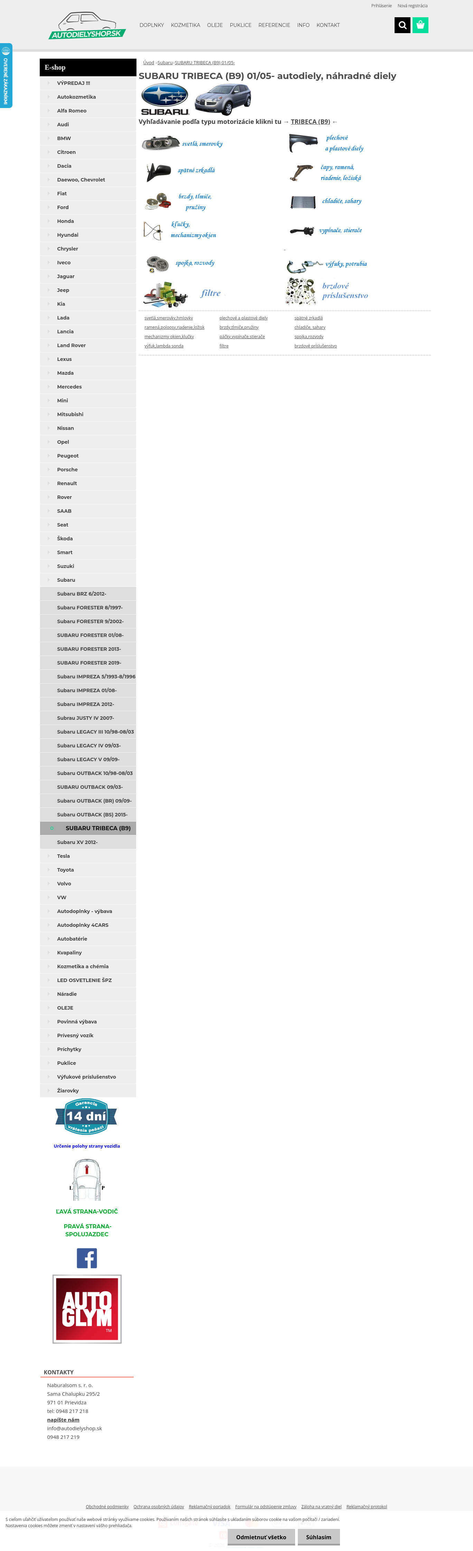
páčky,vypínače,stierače (242, 337)
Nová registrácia (412, 6)
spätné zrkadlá (309, 318)
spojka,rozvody (309, 337)
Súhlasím (318, 1537)
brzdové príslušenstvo (316, 346)
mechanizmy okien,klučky (169, 337)
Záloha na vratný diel (321, 1507)
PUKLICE (241, 25)
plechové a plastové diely (244, 318)
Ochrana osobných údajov (159, 1507)
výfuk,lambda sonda (164, 346)
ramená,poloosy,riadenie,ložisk (175, 327)
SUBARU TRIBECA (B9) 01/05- (205, 62)
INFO (303, 25)
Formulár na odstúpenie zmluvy (265, 1507)
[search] (402, 25)
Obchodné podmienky (107, 1507)
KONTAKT (328, 25)
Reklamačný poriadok (209, 1507)
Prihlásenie (381, 6)
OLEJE (215, 25)
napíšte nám (63, 1419)
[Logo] (87, 25)
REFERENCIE (274, 25)
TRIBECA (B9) (310, 121)
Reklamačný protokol (367, 1507)
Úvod (148, 62)
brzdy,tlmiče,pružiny (239, 327)
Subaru (165, 62)
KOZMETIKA (185, 25)
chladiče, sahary (310, 327)
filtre (224, 346)
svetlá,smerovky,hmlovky (169, 318)
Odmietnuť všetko (261, 1537)
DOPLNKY (152, 25)
